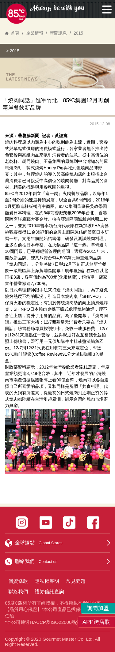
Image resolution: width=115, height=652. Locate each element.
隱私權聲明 (47, 581)
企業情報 (34, 33)
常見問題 (76, 581)
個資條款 (18, 581)
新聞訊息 (58, 33)
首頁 (15, 33)
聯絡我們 (18, 591)
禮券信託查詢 (49, 591)
